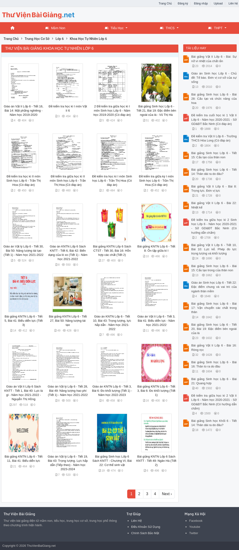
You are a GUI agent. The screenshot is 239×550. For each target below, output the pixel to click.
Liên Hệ (136, 520)
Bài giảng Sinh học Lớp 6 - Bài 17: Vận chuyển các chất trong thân (213, 308)
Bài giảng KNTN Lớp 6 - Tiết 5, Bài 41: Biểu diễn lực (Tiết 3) (23, 321)
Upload (218, 3)
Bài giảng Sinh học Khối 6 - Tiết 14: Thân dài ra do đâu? (213, 423)
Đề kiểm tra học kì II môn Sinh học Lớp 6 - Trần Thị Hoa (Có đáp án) (23, 181)
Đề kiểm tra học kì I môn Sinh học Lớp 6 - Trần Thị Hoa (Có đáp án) (112, 181)
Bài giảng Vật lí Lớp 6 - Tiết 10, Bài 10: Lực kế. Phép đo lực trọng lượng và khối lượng (213, 249)
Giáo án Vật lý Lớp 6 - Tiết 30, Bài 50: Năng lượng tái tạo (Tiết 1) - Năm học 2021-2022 (24, 251)
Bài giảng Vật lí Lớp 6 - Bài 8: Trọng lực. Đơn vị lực (213, 188)
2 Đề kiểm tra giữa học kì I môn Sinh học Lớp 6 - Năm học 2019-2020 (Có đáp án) (112, 110)
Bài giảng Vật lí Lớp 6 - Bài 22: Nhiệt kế (213, 205)
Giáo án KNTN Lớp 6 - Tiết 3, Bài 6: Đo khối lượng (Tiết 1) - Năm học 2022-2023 (112, 391)
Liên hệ (233, 3)
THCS (167, 28)
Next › (167, 494)
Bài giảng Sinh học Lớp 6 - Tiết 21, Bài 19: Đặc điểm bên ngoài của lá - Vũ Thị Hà (156, 110)
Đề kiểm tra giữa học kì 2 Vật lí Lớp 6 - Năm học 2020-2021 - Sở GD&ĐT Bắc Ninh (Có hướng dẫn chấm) (213, 402)
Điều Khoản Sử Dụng (145, 527)
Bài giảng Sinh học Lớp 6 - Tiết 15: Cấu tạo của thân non (213, 155)
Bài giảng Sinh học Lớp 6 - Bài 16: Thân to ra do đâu (213, 364)
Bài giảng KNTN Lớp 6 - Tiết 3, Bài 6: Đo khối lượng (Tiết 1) (156, 391)
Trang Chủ (165, 3)
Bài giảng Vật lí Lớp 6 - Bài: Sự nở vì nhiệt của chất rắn (213, 59)
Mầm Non (55, 28)
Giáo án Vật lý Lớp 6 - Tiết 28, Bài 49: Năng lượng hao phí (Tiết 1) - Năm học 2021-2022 (68, 391)
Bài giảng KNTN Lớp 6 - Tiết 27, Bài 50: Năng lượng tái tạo (68, 321)
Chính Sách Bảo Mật (145, 533)
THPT (215, 28)
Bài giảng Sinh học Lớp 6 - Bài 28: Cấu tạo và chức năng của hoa (213, 99)
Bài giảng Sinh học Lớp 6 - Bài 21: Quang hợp (213, 381)
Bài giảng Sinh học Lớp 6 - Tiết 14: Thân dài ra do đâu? (213, 172)
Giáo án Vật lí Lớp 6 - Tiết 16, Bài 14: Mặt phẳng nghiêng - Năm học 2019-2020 (23, 110)
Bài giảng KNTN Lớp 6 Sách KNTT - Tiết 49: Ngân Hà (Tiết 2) (156, 461)
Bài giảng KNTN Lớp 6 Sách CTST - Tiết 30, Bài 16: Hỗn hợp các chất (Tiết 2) (112, 251)
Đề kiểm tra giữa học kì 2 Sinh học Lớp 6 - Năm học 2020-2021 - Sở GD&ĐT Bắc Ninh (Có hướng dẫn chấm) (213, 226)
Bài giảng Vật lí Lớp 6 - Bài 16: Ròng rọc (213, 347)
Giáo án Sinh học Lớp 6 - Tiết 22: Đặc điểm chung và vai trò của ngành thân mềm (213, 287)
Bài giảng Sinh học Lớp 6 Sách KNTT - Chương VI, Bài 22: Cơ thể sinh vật (112, 461)
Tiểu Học (114, 28)
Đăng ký (183, 3)
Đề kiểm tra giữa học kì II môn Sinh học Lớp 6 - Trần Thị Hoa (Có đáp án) (68, 181)
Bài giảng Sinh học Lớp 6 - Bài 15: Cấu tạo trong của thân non (213, 268)
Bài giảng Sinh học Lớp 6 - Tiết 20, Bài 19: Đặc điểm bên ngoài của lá (213, 329)
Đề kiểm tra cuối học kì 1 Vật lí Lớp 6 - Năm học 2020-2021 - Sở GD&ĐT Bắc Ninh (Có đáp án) (213, 119)
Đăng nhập (201, 3)
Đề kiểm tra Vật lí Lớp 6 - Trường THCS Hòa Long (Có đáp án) (213, 138)
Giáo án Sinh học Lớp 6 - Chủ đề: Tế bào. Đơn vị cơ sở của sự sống (213, 78)
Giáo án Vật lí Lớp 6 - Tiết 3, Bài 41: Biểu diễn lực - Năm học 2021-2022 (156, 321)
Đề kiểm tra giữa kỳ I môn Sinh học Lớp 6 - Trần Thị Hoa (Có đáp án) (156, 181)
